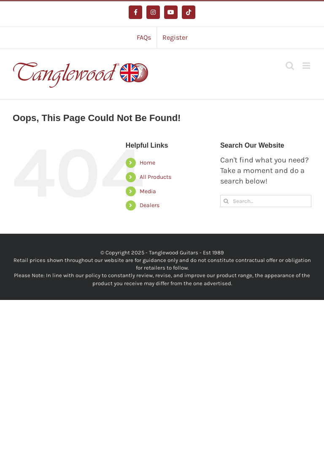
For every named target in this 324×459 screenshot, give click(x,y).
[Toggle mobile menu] (306, 65)
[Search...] (265, 201)
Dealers (149, 205)
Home (147, 162)
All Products (155, 177)
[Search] (226, 201)
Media (148, 191)
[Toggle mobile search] (290, 65)
